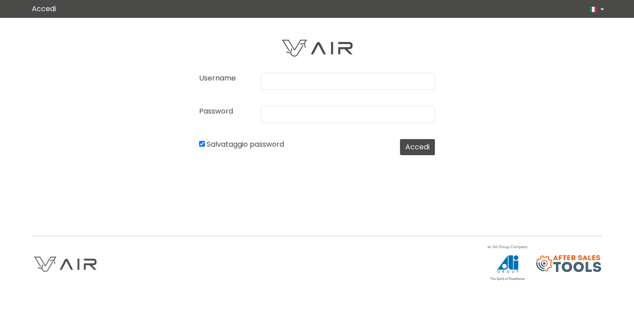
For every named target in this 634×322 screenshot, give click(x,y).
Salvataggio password (245, 144)
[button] (593, 9)
